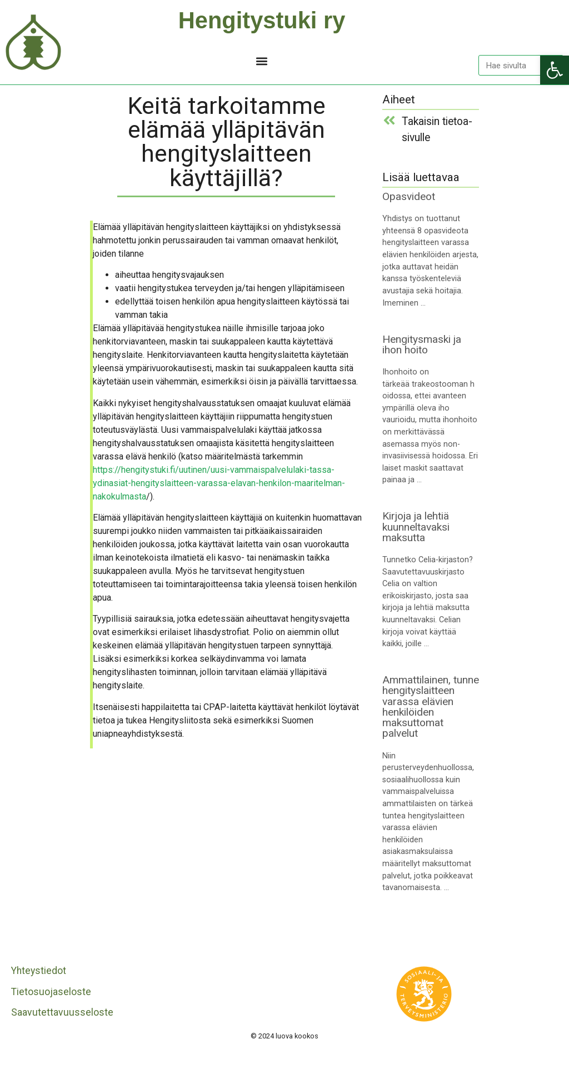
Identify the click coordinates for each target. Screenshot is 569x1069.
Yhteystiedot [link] (38, 970)
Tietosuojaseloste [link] (51, 991)
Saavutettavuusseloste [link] (62, 1012)
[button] (262, 61)
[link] (554, 70)
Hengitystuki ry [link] (261, 20)
